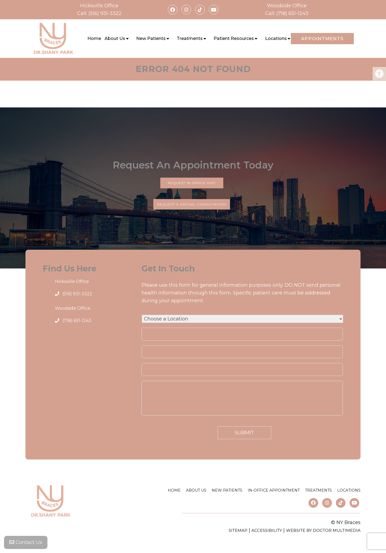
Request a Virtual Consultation (191, 204)
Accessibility (266, 530)
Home (94, 38)
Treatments (190, 38)
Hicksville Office (99, 6)
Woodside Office (287, 6)
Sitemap (238, 530)
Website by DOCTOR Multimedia (323, 530)
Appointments (322, 38)
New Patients (151, 38)
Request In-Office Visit (192, 183)
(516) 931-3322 (104, 13)
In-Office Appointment (274, 490)
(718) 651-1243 (292, 13)
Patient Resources (234, 38)
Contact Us (25, 542)
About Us (115, 38)
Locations (276, 38)
